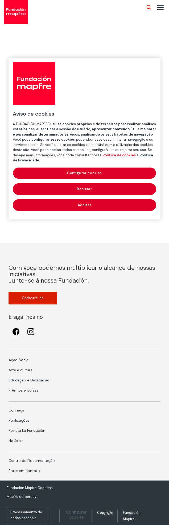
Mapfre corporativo (23, 496)
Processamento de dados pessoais (26, 515)
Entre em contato (24, 470)
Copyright (105, 512)
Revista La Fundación (27, 430)
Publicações (19, 420)
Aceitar (85, 205)
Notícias (16, 440)
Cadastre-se (33, 298)
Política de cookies (119, 155)
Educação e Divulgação (29, 380)
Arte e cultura (20, 370)
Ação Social (19, 359)
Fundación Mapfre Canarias (30, 488)
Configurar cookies (76, 515)
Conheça (16, 410)
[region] (85, 139)
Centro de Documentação (32, 460)
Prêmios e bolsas (23, 390)
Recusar (84, 189)
